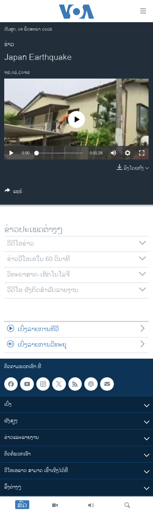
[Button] (13, 192)
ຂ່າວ (9, 44)
